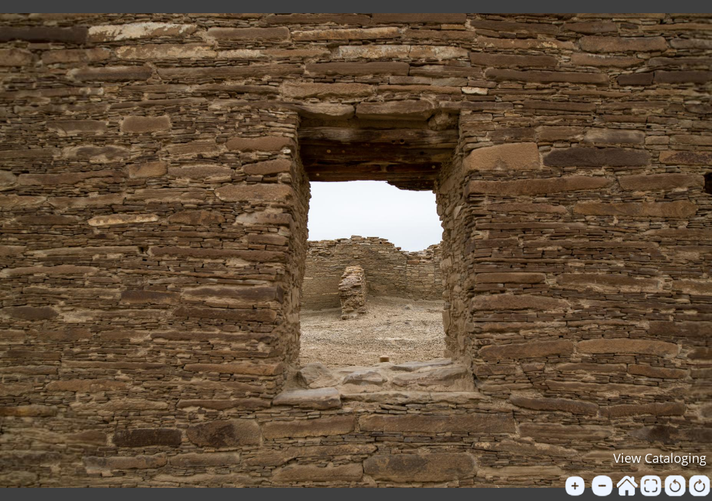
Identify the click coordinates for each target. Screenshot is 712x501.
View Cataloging (659, 458)
